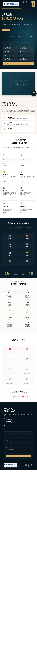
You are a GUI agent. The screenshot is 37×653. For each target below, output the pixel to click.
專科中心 (31, 3)
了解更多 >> (5, 166)
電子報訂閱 (32, 465)
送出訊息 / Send (18, 455)
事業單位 (26, 3)
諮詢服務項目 (8, 442)
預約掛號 (33, 4)
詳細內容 (7, 447)
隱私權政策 (28, 465)
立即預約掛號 (5, 29)
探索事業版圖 (14, 29)
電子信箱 (7, 438)
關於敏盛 (23, 3)
